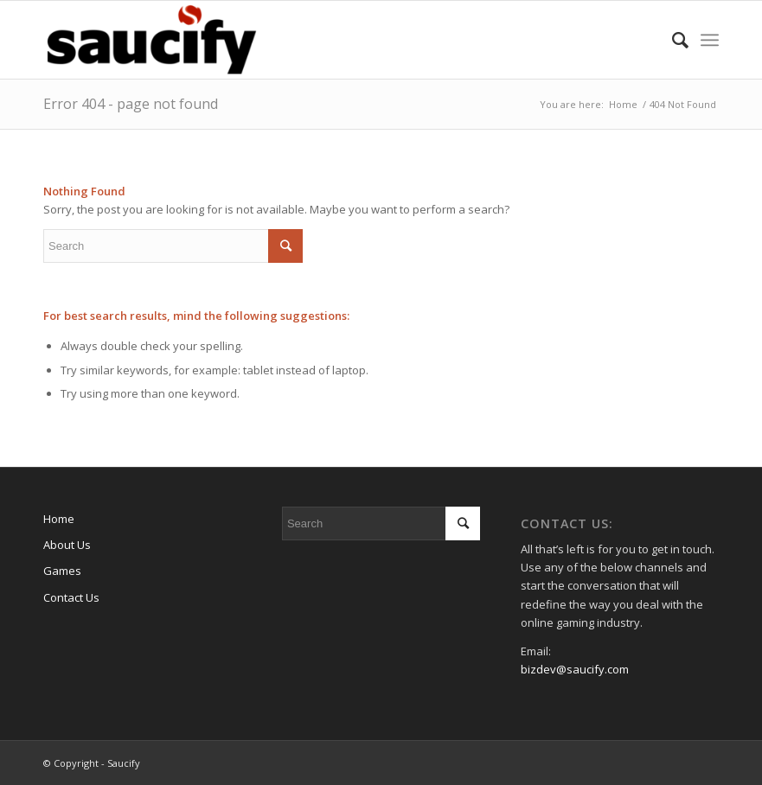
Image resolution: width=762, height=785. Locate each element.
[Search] (671, 40)
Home (58, 519)
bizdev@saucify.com (575, 669)
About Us (67, 544)
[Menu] (710, 39)
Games (62, 570)
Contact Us (71, 597)
